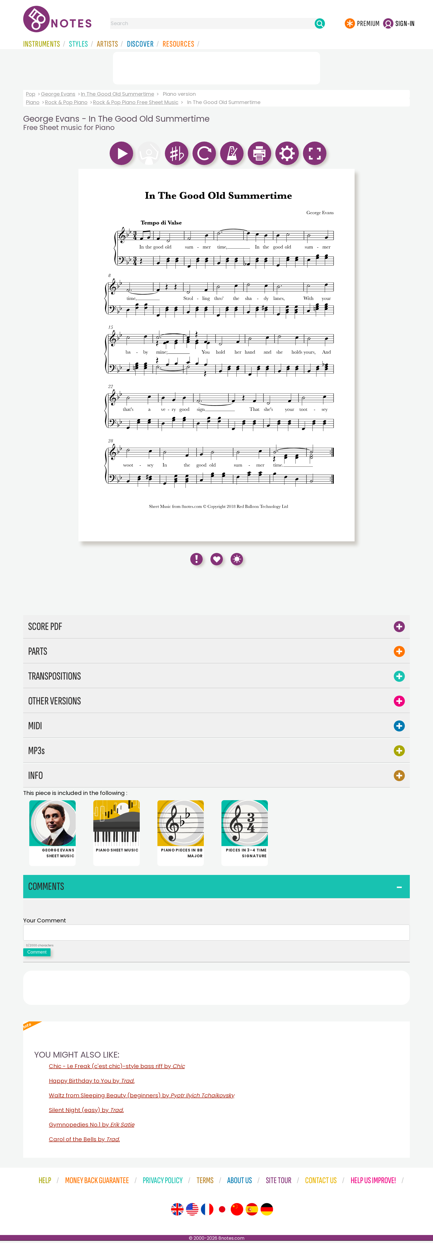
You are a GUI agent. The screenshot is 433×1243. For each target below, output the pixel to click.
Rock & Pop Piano (66, 102)
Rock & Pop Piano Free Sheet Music (135, 102)
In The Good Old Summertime (117, 94)
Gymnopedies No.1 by (91, 1127)
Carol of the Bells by (84, 1141)
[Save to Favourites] (216, 559)
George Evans (58, 94)
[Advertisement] (216, 67)
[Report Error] (196, 559)
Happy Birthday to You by (91, 1083)
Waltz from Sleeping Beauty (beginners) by (141, 1097)
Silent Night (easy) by (86, 1112)
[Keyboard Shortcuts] (237, 559)
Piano (32, 102)
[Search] (320, 23)
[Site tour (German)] (267, 1211)
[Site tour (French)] (207, 1211)
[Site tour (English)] (177, 1211)
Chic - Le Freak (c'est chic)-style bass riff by (117, 1068)
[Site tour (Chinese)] (237, 1211)
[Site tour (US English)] (192, 1211)
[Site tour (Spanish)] (252, 1211)
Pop (30, 94)
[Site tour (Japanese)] (222, 1211)
